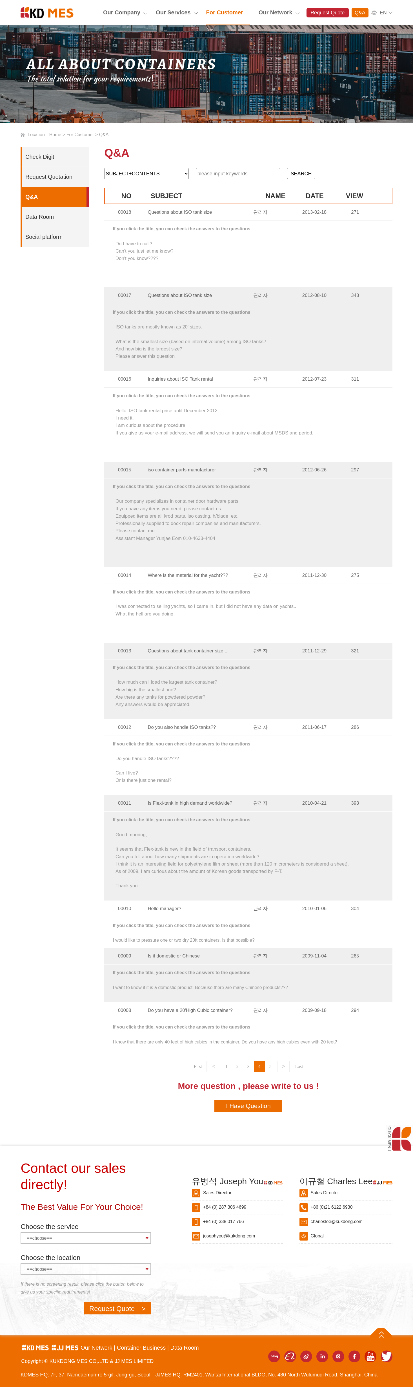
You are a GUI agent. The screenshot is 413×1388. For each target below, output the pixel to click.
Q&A (360, 13)
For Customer (224, 12)
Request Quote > (117, 1309)
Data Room (184, 1348)
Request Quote (327, 13)
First (198, 1066)
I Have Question (248, 1106)
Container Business (142, 1348)
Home (55, 134)
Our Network (275, 12)
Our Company (121, 12)
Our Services (173, 12)
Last (299, 1066)
